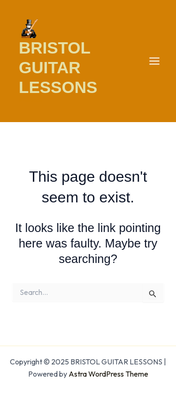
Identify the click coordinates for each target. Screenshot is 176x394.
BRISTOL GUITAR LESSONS (58, 67)
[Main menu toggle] (155, 61)
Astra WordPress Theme (108, 374)
